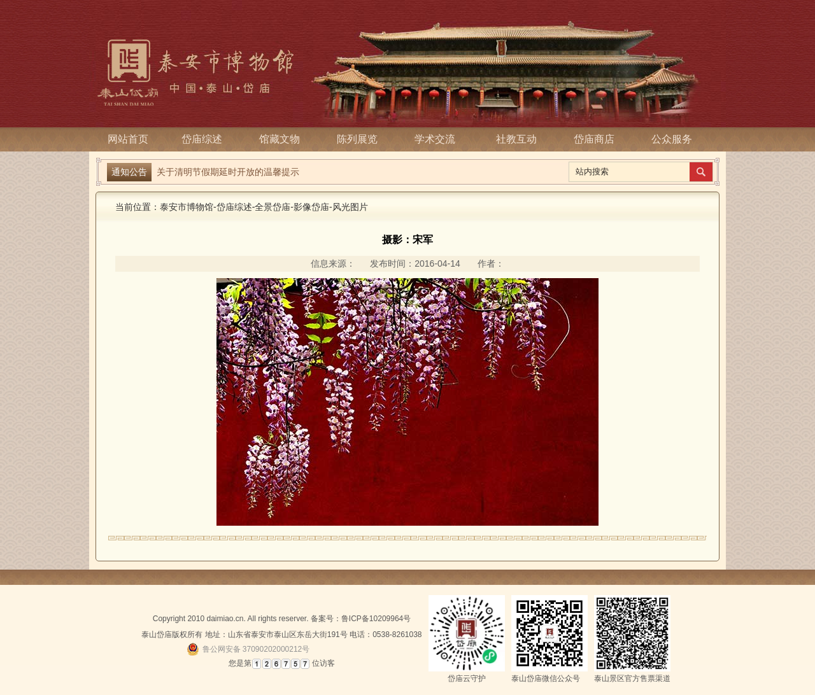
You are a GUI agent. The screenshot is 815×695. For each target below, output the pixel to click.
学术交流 (439, 139)
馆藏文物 (283, 139)
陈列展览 (361, 139)
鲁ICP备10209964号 (376, 618)
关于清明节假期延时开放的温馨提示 (228, 170)
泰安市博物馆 (186, 207)
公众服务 (671, 139)
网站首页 (128, 139)
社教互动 (516, 139)
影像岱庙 (311, 207)
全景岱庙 (272, 207)
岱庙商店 (594, 139)
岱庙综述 (205, 139)
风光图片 (350, 207)
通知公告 (129, 172)
